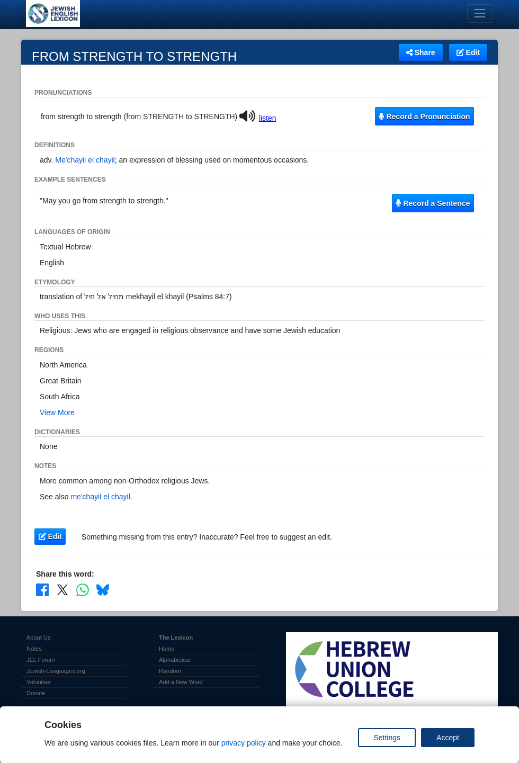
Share (420, 52)
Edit (468, 52)
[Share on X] (62, 590)
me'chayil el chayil (100, 496)
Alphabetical (175, 660)
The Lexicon (176, 637)
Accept (447, 737)
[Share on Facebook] (42, 590)
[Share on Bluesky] (102, 590)
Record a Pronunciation (424, 116)
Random (170, 671)
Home (166, 648)
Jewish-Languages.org (55, 671)
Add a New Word (181, 682)
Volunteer (38, 682)
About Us (38, 637)
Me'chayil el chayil (84, 160)
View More (57, 412)
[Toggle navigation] (480, 13)
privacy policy (243, 743)
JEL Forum (40, 660)
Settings (386, 737)
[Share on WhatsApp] (82, 590)
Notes (34, 648)
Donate (35, 693)
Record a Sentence (433, 203)
